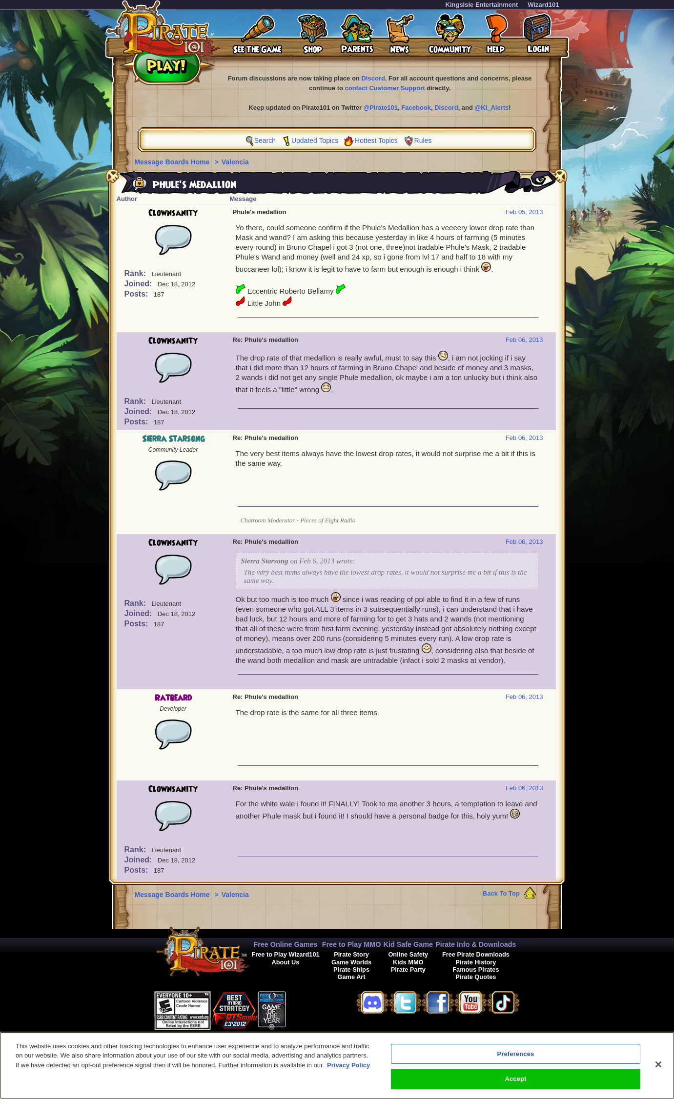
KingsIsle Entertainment (482, 4)
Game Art (351, 976)
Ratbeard (173, 698)
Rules (423, 140)
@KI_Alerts (492, 107)
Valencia (235, 162)
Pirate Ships (351, 969)
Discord (373, 78)
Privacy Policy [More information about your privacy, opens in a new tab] (348, 1072)
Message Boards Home (173, 162)
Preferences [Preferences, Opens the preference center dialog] (515, 1061)
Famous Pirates (475, 969)
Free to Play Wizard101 (285, 954)
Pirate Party (408, 969)
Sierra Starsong (173, 439)
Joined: (139, 284)
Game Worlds (351, 962)
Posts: (137, 294)
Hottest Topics (376, 140)
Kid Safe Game (408, 944)
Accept (515, 1086)
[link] (310, 1009)
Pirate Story (351, 954)
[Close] (658, 1071)
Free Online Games (285, 944)
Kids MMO (408, 962)
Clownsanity (173, 213)
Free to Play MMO (351, 944)
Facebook (416, 107)
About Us (286, 962)
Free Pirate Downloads (476, 954)
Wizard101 (543, 4)
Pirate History (475, 962)
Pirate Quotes (475, 976)
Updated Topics (314, 140)
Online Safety (408, 954)
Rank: (136, 273)
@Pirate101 (381, 107)
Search (265, 140)
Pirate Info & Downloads (475, 944)
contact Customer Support (385, 88)
